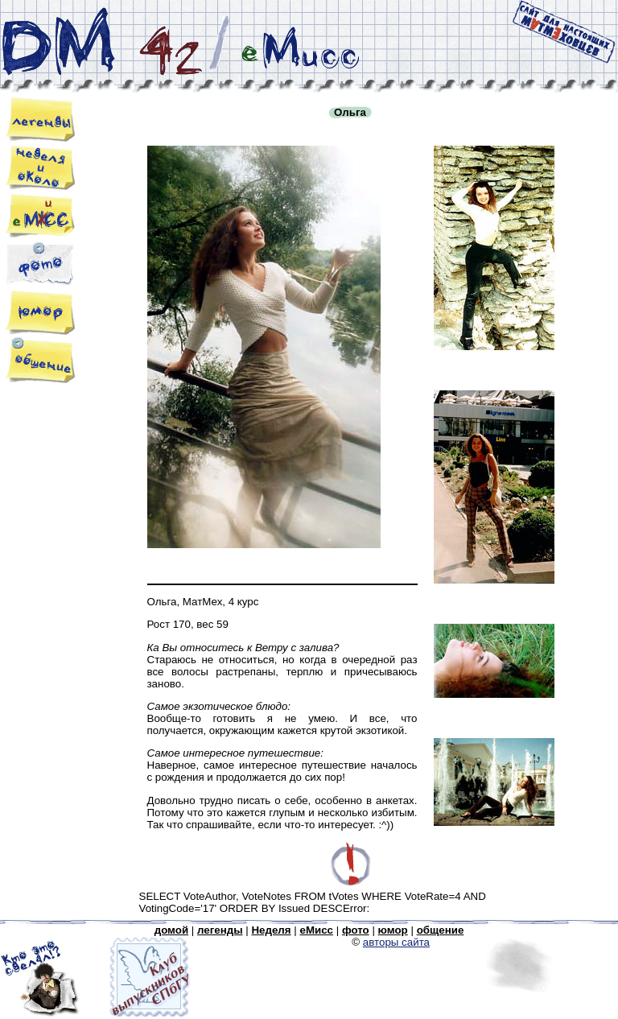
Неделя (270, 930)
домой (171, 930)
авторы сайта (396, 942)
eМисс (316, 930)
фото (355, 930)
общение (440, 930)
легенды (220, 930)
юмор (393, 930)
